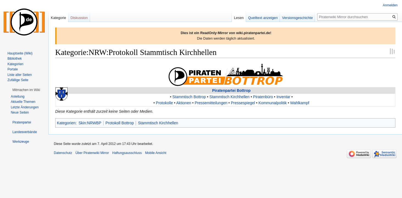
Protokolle (164, 103)
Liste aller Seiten (19, 75)
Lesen (239, 18)
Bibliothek (14, 59)
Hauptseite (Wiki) (19, 53)
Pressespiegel (243, 103)
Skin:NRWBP (90, 123)
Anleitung (17, 96)
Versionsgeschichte (297, 18)
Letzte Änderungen (24, 107)
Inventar (284, 97)
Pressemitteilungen (211, 103)
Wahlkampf (299, 103)
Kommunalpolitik (272, 103)
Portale (12, 69)
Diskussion (79, 18)
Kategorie (58, 18)
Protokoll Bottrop (119, 123)
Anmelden (390, 5)
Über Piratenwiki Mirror (92, 153)
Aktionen (183, 103)
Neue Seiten (20, 112)
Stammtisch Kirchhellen (230, 97)
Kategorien (66, 123)
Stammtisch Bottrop (189, 97)
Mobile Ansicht (155, 153)
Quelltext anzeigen (263, 18)
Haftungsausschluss (127, 153)
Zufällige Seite (17, 80)
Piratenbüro (263, 97)
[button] (26, 90)
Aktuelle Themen (23, 102)
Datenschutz (63, 153)
